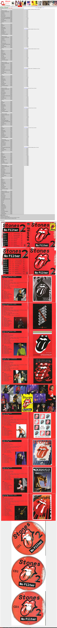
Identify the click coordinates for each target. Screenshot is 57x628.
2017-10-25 (26, 127)
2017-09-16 (26, 147)
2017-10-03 (26, 9)
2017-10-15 (26, 68)
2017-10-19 (26, 88)
